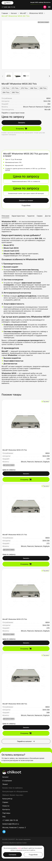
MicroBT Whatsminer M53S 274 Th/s (14, 450)
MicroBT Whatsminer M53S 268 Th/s (14, 704)
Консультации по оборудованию (15, 791)
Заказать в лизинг (26, 200)
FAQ (3, 817)
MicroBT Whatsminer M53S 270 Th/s (14, 619)
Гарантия (30, 216)
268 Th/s (33, 88)
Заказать (21, 123)
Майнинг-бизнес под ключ (12, 795)
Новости (5, 806)
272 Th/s (15, 88)
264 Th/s (5, 92)
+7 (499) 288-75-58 (8, 7)
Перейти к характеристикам (13, 113)
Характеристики (18, 216)
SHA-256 (47, 101)
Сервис (40, 216)
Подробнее (26, 205)
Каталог (5, 777)
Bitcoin (25, 107)
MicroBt (47, 110)
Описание (5, 216)
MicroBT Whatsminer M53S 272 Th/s (14, 534)
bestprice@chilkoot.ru (10, 824)
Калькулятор (7, 799)
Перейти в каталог (26, 741)
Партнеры (6, 813)
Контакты (6, 809)
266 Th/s (43, 88)
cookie (19, 848)
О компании (7, 781)
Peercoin (32, 107)
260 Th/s (15, 92)
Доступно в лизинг (43, 22)
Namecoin (40, 107)
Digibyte (47, 107)
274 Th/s (5, 88)
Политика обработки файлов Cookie (14, 843)
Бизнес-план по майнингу (12, 788)
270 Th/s (24, 88)
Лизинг (5, 784)
